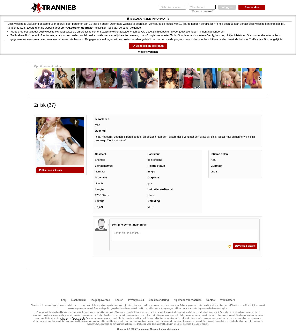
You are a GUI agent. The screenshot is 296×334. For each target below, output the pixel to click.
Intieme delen (219, 154)
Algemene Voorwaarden (187, 300)
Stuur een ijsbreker (50, 170)
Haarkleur (153, 154)
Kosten (119, 300)
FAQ (63, 300)
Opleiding (153, 200)
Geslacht (100, 154)
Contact (211, 300)
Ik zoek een (102, 119)
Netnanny (64, 318)
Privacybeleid (136, 300)
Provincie (101, 177)
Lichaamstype (104, 165)
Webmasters (227, 300)
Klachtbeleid (78, 300)
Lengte (99, 189)
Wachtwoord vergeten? (202, 11)
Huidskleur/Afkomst (160, 189)
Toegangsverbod (100, 300)
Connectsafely (78, 318)
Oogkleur (153, 177)
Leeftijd (99, 200)
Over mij (100, 130)
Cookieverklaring (159, 300)
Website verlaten (148, 51)
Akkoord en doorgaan (148, 45)
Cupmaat (216, 165)
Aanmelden (252, 7)
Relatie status (156, 165)
